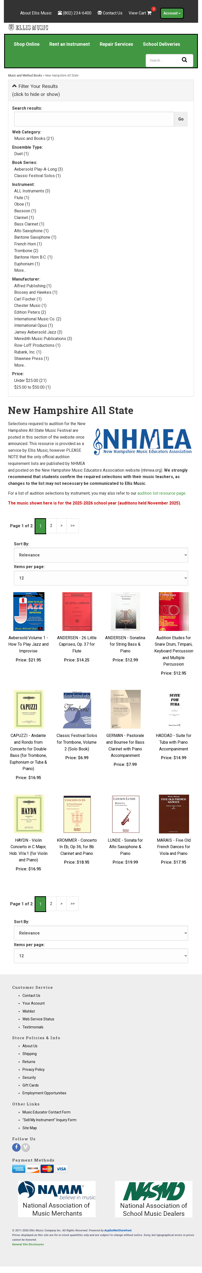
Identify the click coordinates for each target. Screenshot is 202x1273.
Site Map (29, 1128)
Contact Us (112, 13)
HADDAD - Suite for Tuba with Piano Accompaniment (173, 742)
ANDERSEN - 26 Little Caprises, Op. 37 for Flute (77, 644)
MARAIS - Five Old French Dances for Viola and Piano (174, 847)
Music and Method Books (25, 75)
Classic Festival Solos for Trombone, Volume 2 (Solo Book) (77, 742)
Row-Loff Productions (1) (37, 345)
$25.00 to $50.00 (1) (32, 387)
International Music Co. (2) (37, 319)
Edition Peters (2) (30, 312)
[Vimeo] (25, 1147)
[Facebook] (16, 1147)
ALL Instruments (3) (32, 191)
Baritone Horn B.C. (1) (33, 257)
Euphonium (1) (27, 263)
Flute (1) (21, 197)
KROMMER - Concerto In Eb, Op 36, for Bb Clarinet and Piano (77, 847)
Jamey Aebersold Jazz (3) (38, 332)
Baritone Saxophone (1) (35, 237)
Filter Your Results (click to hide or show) (36, 90)
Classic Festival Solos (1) (37, 175)
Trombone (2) (26, 250)
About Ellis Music (36, 13)
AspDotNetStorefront (117, 1230)
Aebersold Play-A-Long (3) (38, 169)
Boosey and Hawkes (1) (35, 292)
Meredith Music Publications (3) (43, 338)
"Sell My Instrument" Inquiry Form (49, 1120)
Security (29, 1077)
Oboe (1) (22, 204)
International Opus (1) (33, 325)
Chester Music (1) (30, 305)
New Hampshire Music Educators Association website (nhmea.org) (102, 470)
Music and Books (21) (34, 138)
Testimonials (32, 1027)
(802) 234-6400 (77, 13)
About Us (29, 1046)
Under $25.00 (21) (30, 380)
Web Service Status (38, 1019)
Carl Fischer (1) (28, 299)
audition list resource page (161, 493)
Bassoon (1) (25, 210)
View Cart (140, 13)
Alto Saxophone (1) (31, 230)
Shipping (29, 1054)
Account (172, 13)
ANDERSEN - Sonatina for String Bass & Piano (125, 644)
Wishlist (28, 1011)
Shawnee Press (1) (31, 358)
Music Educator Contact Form (46, 1112)
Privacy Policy (33, 1069)
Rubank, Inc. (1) (27, 352)
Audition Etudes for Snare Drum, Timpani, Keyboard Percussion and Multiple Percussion (173, 651)
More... (20, 270)
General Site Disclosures (28, 1244)
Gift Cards (30, 1085)
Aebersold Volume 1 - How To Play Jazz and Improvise (28, 644)
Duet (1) (21, 153)
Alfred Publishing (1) (32, 285)
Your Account (33, 1003)
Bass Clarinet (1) (29, 224)
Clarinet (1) (24, 217)
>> (73, 525)
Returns (28, 1062)
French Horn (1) (28, 244)
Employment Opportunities (44, 1093)
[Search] (169, 60)
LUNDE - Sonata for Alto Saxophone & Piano (125, 847)
